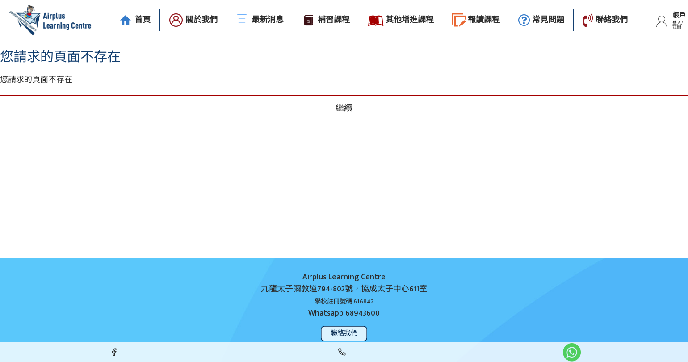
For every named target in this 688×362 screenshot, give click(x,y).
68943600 (362, 313)
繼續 (344, 108)
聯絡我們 (344, 333)
